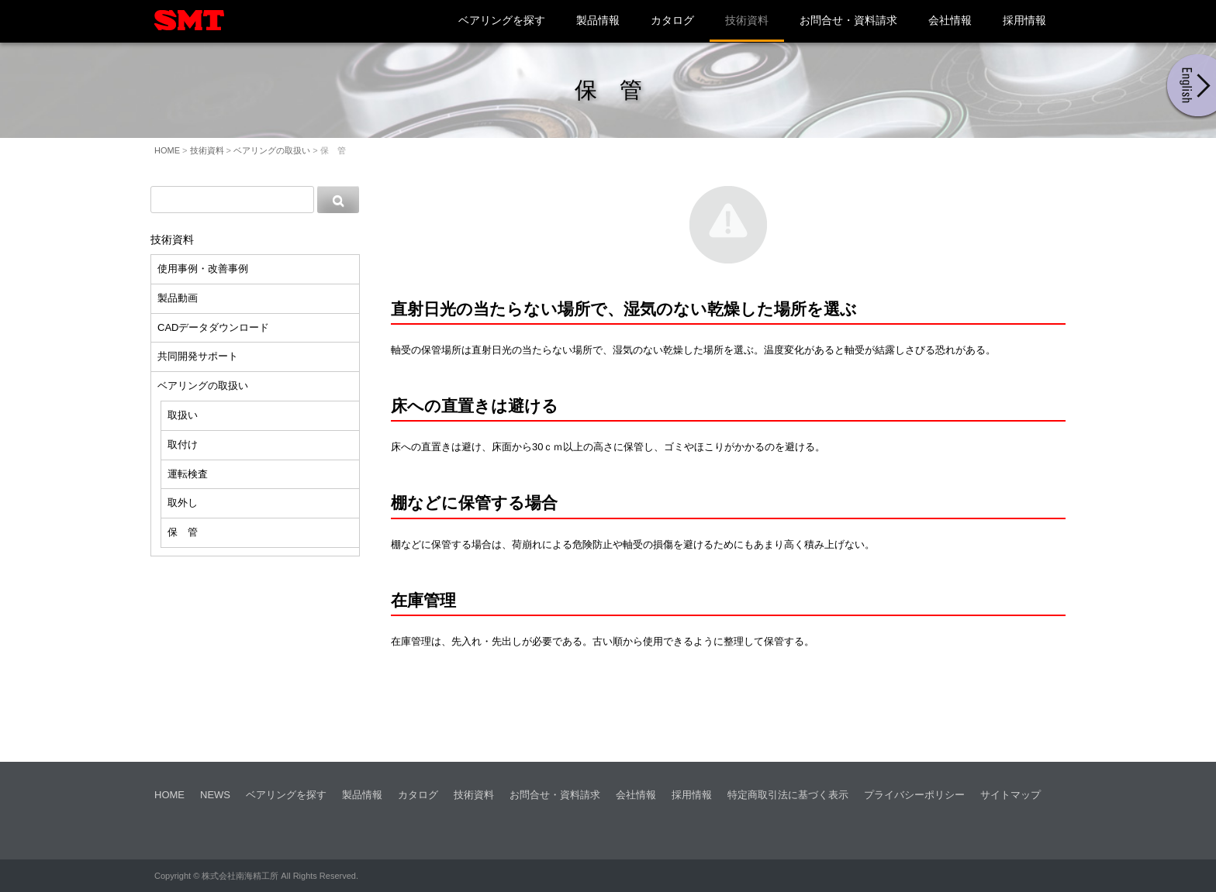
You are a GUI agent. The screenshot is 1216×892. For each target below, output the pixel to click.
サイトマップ (1010, 795)
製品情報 (598, 20)
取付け (183, 444)
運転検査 (188, 474)
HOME (167, 150)
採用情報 (1024, 20)
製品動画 (177, 298)
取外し (183, 502)
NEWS (215, 795)
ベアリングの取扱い (271, 150)
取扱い (183, 415)
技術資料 (747, 20)
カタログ (672, 20)
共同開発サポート (197, 356)
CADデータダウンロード (213, 327)
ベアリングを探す (501, 20)
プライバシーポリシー (914, 795)
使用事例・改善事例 (202, 268)
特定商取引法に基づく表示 (787, 795)
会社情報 (950, 20)
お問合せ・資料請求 (848, 20)
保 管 (183, 532)
